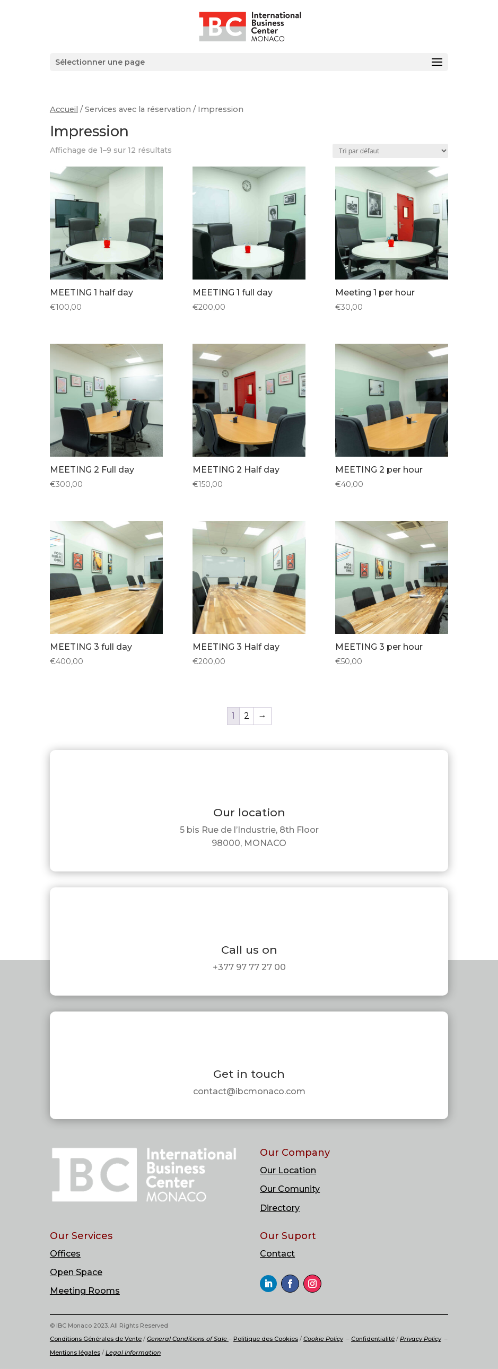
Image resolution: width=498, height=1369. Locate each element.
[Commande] (390, 151)
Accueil (64, 109)
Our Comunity (290, 1189)
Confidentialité (373, 1338)
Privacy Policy (420, 1338)
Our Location (288, 1170)
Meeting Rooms (85, 1291)
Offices (65, 1254)
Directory (280, 1208)
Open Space (76, 1272)
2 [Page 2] (246, 716)
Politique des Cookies (265, 1338)
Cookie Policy (323, 1338)
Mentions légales (75, 1352)
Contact (277, 1254)
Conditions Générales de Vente (96, 1338)
